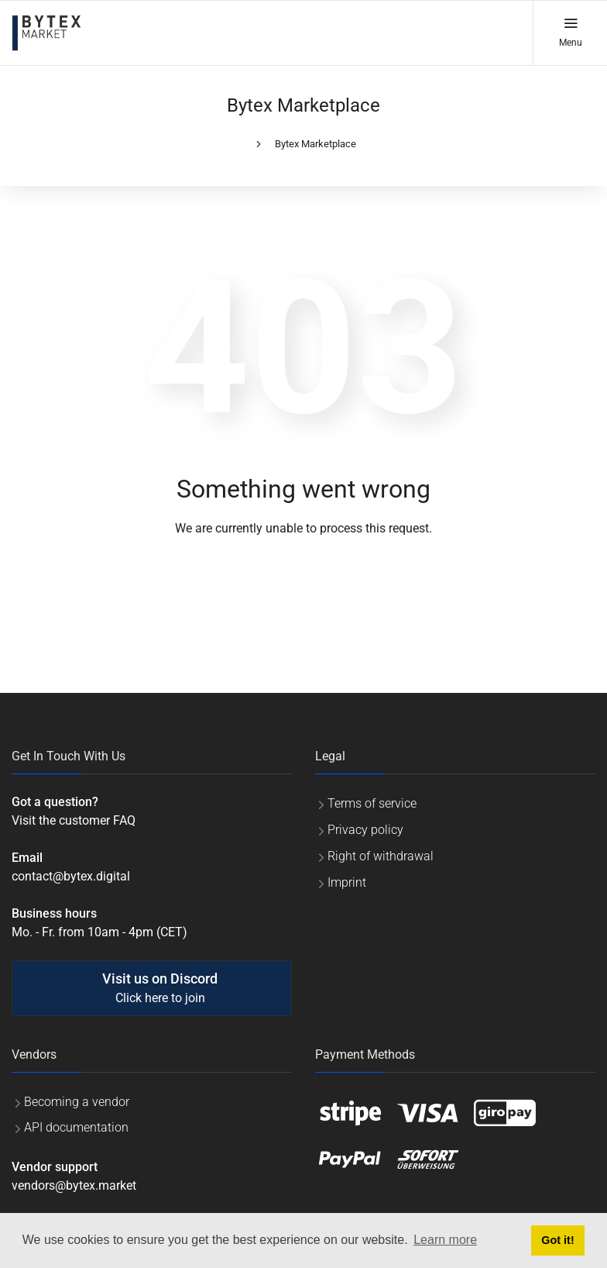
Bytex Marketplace (315, 144)
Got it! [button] (557, 1240)
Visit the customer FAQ (73, 820)
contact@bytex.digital (71, 876)
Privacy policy (365, 829)
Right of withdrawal (381, 856)
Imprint (347, 882)
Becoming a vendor (76, 1101)
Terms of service (372, 803)
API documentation (76, 1127)
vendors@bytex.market (74, 1185)
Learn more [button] (445, 1239)
